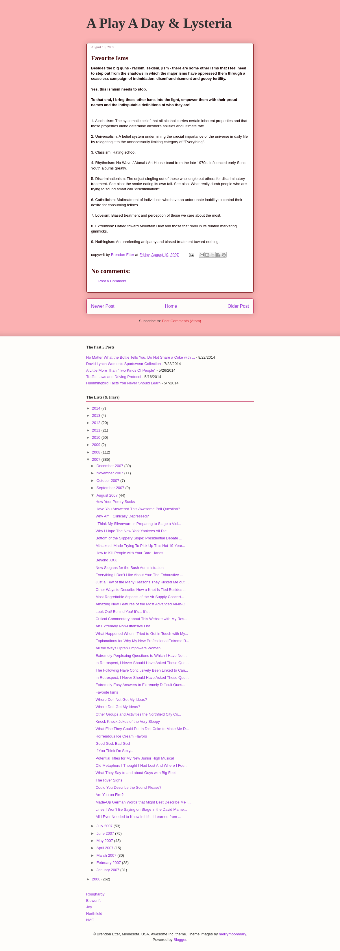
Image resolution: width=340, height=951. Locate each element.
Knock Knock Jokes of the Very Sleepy (127, 721)
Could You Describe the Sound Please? (128, 787)
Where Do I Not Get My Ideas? (121, 699)
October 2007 (108, 480)
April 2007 (105, 848)
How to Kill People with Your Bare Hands (129, 553)
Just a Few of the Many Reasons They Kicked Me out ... (142, 582)
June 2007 (106, 833)
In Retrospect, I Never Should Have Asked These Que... (142, 663)
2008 (96, 452)
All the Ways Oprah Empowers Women (127, 648)
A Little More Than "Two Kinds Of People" (121, 370)
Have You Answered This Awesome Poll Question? (137, 509)
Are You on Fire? (109, 795)
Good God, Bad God (112, 743)
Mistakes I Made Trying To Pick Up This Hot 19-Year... (140, 545)
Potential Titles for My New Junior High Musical (134, 758)
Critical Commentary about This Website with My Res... (141, 619)
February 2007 (109, 862)
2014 (96, 408)
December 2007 (110, 466)
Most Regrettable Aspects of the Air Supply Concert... (139, 597)
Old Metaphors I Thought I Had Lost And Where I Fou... (141, 765)
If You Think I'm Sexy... (114, 751)
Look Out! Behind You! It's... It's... (123, 611)
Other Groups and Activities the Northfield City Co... (138, 714)
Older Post (238, 306)
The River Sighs (108, 780)
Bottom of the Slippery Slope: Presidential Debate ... (138, 538)
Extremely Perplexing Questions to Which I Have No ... (140, 655)
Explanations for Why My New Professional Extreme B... (142, 641)
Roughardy (95, 894)
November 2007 (110, 473)
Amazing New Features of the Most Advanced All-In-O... (142, 604)
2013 (96, 415)
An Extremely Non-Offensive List (122, 626)
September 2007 (111, 488)
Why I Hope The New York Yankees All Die (131, 531)
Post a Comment (112, 281)
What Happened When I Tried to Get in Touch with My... (141, 633)
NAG (90, 920)
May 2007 (105, 840)
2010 (96, 437)
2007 (96, 459)
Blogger (179, 939)
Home (171, 306)
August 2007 (108, 495)
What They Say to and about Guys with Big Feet (135, 773)
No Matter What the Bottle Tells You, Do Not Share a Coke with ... (140, 357)
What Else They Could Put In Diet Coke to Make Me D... (142, 729)
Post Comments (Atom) (181, 321)
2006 (96, 879)
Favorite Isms (106, 692)
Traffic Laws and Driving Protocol (113, 377)
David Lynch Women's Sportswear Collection (123, 364)
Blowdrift (93, 900)
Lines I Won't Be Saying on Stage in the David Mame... (141, 809)
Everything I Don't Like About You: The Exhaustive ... (139, 575)
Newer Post (102, 306)
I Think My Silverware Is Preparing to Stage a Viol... (138, 523)
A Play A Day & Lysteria (159, 23)
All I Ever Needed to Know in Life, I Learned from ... (138, 816)
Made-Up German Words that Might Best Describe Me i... (143, 802)
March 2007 (107, 855)
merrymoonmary (232, 934)
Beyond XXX (106, 560)
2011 (96, 430)
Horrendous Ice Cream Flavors (121, 736)
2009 (96, 445)
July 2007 (105, 826)
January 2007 (108, 870)
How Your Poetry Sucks (115, 502)
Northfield (94, 913)
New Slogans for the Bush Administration (129, 567)
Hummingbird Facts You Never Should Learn (123, 383)
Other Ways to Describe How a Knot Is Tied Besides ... (140, 589)
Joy (89, 907)
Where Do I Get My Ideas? (117, 707)
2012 (96, 423)
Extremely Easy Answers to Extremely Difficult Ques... (140, 685)
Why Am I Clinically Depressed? (122, 516)
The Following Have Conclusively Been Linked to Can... (141, 670)
